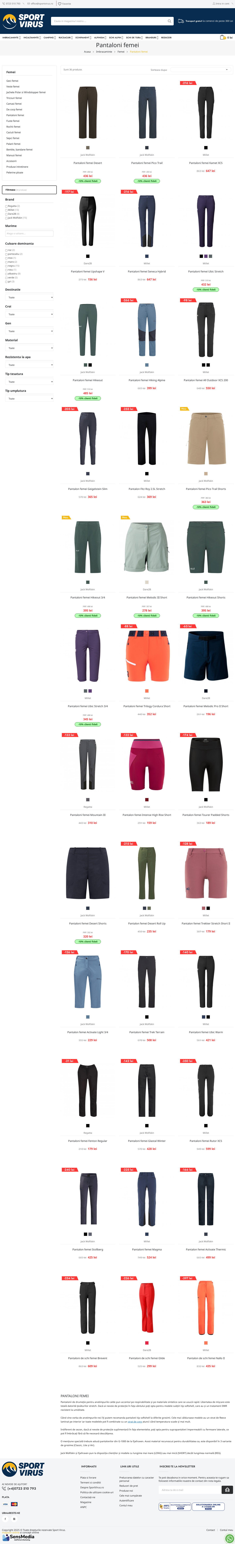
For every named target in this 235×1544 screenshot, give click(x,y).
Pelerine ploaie (14, 172)
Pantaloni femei (15, 115)
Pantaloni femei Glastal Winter (147, 1141)
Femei (10, 72)
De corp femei (14, 109)
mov (12, 257)
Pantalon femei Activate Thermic (206, 1249)
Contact (210, 1530)
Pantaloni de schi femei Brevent (87, 1358)
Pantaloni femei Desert (88, 163)
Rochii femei (13, 126)
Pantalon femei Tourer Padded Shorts (206, 815)
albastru (14, 273)
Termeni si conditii (90, 1482)
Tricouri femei (14, 98)
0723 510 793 (11, 3)
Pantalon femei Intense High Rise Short (147, 815)
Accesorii (11, 161)
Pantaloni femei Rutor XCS (206, 1141)
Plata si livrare (88, 1477)
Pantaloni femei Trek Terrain (146, 1032)
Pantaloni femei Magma (147, 1249)
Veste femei (12, 86)
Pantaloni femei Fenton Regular (87, 1141)
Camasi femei (14, 103)
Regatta (14, 205)
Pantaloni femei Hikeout (88, 380)
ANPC (83, 1507)
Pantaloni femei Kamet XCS (206, 163)
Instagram (14, 1519)
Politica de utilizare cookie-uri (96, 1492)
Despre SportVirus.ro (92, 1487)
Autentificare (126, 1500)
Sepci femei (12, 138)
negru (13, 265)
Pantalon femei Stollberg (87, 1249)
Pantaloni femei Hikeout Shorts (206, 597)
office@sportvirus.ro (40, 3)
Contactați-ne (87, 1497)
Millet (13, 209)
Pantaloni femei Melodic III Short (147, 597)
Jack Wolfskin (17, 217)
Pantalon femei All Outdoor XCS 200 (206, 380)
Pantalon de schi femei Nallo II (206, 1358)
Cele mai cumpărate (130, 1495)
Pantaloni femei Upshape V (87, 271)
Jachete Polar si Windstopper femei (26, 92)
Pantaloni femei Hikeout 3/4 (87, 597)
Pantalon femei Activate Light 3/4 (87, 1032)
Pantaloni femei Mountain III (87, 815)
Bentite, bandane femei (19, 149)
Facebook (5, 1519)
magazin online (10, 1532)
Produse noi (126, 1490)
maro (12, 261)
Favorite (64, 3)
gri (11, 281)
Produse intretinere (17, 166)
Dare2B (13, 213)
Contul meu (125, 1505)
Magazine (85, 1502)
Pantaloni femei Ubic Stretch (206, 271)
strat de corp (135, 1421)
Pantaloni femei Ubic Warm (206, 1032)
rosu (12, 269)
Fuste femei (12, 120)
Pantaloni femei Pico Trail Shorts (206, 489)
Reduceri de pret (128, 1485)
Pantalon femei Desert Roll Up (146, 923)
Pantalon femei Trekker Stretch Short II (206, 923)
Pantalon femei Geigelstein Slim (87, 489)
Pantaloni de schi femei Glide (147, 1358)
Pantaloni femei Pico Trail (147, 163)
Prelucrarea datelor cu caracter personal (136, 1479)
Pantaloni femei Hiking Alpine (147, 380)
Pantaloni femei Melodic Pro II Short (205, 706)
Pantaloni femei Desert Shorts (87, 923)
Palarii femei (13, 143)
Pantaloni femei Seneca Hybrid (147, 271)
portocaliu (15, 253)
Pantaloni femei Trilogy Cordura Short (146, 706)
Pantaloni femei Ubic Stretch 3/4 (88, 706)
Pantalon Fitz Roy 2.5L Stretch (147, 489)
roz (11, 249)
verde (12, 277)
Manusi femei (14, 155)
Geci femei (12, 80)
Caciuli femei (13, 132)
